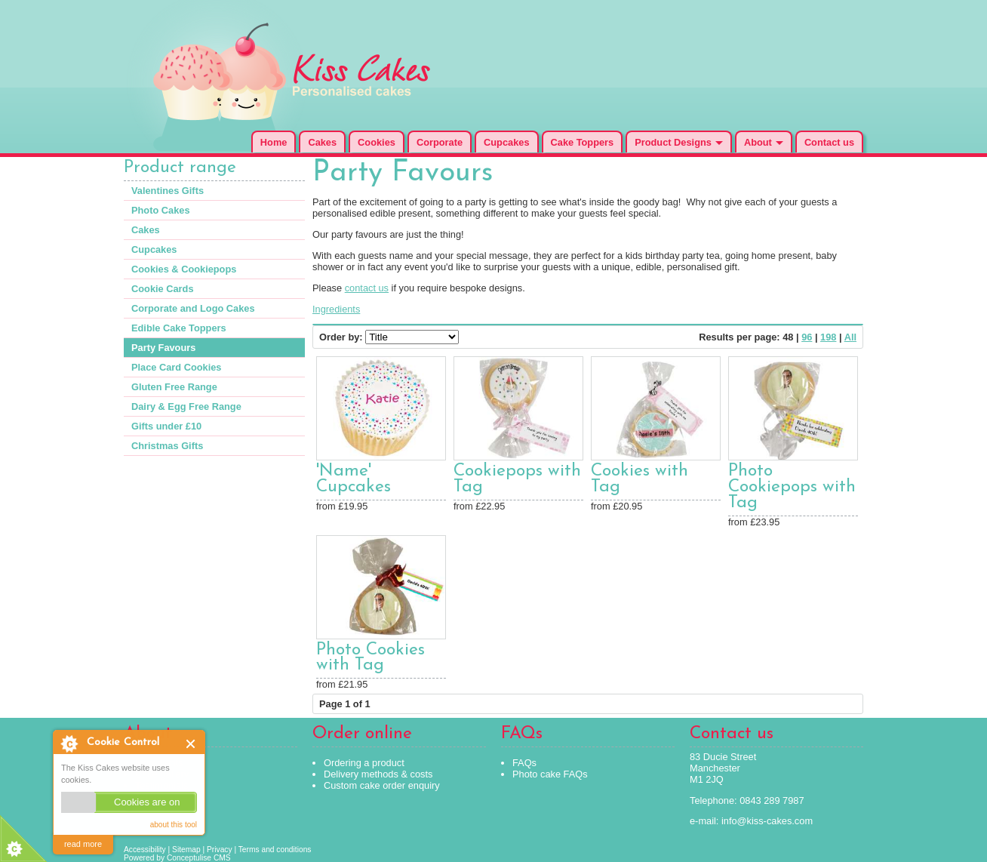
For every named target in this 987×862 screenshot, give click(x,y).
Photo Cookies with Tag (370, 658)
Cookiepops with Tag (517, 479)
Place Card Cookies (176, 367)
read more (83, 843)
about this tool (173, 824)
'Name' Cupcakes (353, 479)
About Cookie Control (69, 743)
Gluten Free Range (174, 387)
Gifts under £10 (166, 426)
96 (806, 337)
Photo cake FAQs (550, 774)
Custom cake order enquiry (382, 785)
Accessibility (145, 849)
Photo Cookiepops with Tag (792, 487)
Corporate (440, 142)
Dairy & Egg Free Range (186, 406)
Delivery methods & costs (378, 774)
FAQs (524, 762)
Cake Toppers (582, 142)
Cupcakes (506, 142)
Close (191, 744)
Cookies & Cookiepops (183, 269)
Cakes (322, 142)
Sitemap (186, 849)
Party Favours (163, 347)
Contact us (829, 142)
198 (828, 337)
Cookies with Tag (639, 479)
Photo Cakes (160, 210)
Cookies (376, 142)
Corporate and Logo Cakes (193, 308)
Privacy (219, 849)
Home (273, 142)
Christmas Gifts (167, 445)
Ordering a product (364, 762)
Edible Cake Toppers (178, 328)
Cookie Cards (162, 288)
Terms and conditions (275, 849)
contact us (367, 288)
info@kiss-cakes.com (767, 821)
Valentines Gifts (167, 190)
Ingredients (336, 309)
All (850, 337)
